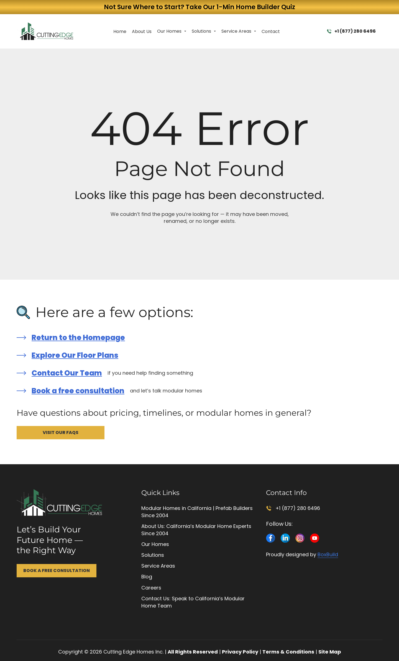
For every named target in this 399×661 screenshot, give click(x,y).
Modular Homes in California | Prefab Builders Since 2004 (197, 512)
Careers (151, 587)
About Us (142, 31)
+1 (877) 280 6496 (351, 31)
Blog (146, 576)
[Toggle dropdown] (185, 31)
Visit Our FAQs (60, 432)
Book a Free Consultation (56, 570)
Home (119, 31)
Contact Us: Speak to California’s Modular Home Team (193, 602)
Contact (271, 31)
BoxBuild (328, 554)
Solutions (201, 31)
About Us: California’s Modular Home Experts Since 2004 (196, 530)
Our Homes (169, 31)
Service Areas (236, 31)
